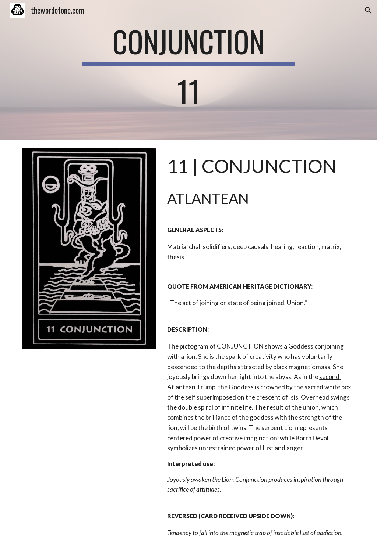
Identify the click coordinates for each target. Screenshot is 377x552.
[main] (188, 70)
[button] (368, 10)
